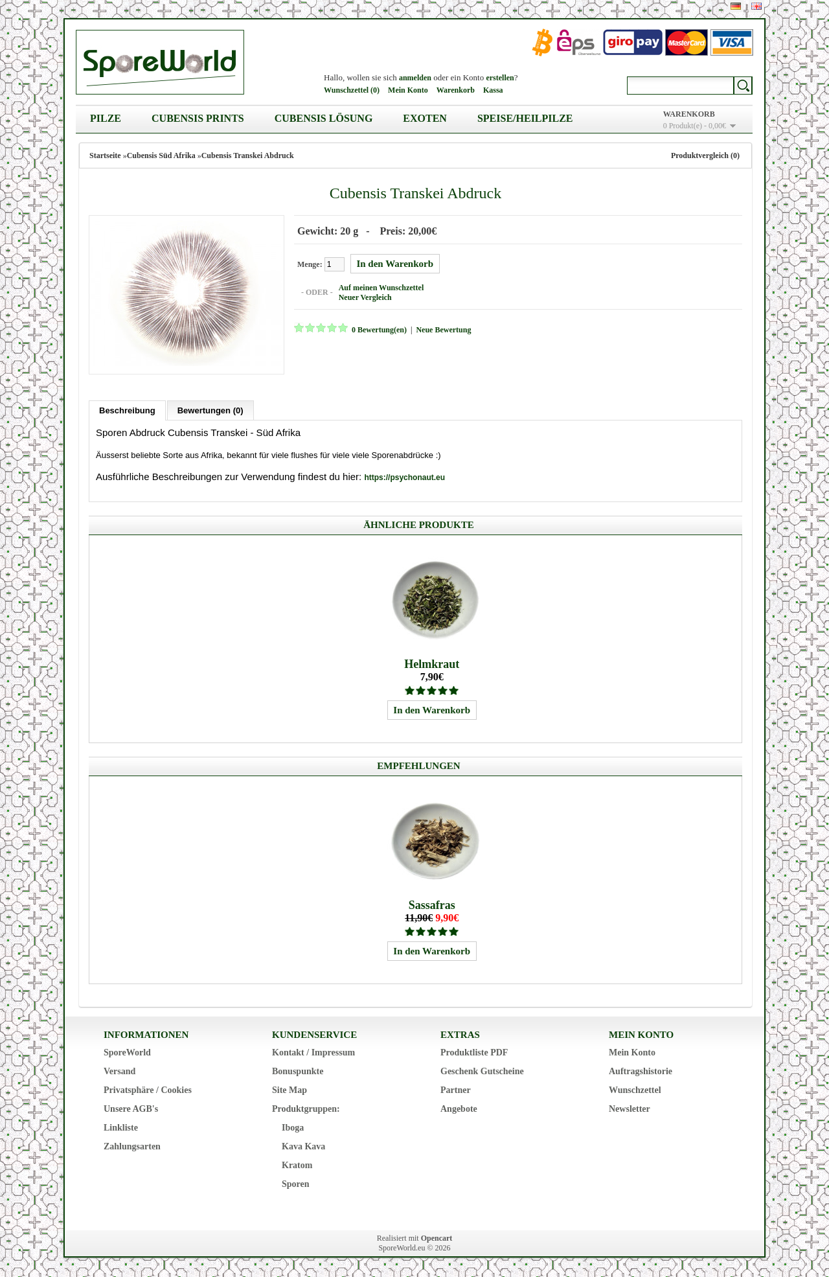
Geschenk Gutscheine (482, 1071)
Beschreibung (127, 410)
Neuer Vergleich (365, 297)
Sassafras (432, 905)
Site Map (289, 1090)
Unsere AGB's (131, 1109)
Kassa (493, 90)
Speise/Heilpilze (525, 118)
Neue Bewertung (443, 329)
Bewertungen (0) (210, 410)
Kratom (297, 1165)
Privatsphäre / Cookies (148, 1090)
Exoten (425, 118)
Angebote (458, 1109)
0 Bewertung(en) (379, 329)
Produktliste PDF (474, 1052)
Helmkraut (431, 664)
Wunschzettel (635, 1090)
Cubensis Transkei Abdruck (247, 155)
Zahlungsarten (132, 1146)
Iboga (293, 1128)
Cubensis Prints (198, 118)
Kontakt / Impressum (313, 1052)
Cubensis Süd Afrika (161, 155)
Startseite (105, 155)
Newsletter (629, 1109)
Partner (455, 1090)
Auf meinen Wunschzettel (381, 287)
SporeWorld (127, 1052)
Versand (119, 1071)
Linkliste (121, 1128)
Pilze (105, 118)
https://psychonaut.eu (404, 477)
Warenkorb (456, 90)
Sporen (296, 1184)
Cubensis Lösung (324, 118)
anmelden (415, 77)
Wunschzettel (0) (352, 90)
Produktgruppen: (306, 1109)
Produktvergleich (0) (705, 155)
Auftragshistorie (640, 1071)
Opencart (437, 1238)
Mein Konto (408, 90)
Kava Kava (303, 1146)
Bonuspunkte (297, 1071)
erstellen (500, 77)
